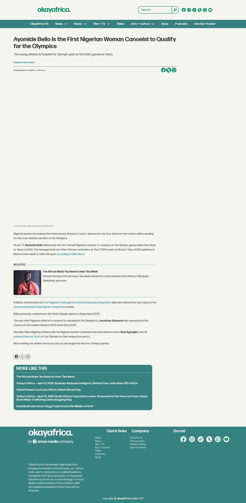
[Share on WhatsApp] (174, 70)
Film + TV (99, 24)
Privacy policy (137, 441)
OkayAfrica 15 (39, 24)
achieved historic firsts (27, 336)
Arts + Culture (140, 24)
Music (78, 24)
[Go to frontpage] (54, 10)
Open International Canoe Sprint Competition (40, 307)
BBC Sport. (78, 254)
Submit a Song (138, 444)
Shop (164, 24)
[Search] (175, 10)
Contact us (136, 437)
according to (64, 254)
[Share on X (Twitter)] (168, 70)
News (59, 24)
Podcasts (181, 24)
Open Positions (138, 447)
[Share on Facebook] (163, 70)
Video (120, 24)
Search (138, 6)
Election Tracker (205, 24)
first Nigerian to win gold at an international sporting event (77, 302)
